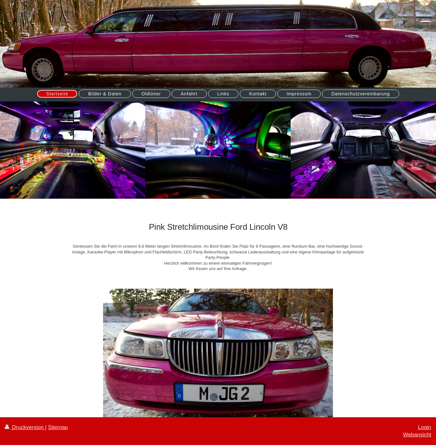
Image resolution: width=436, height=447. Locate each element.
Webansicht (417, 435)
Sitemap (58, 427)
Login (424, 427)
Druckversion (25, 427)
